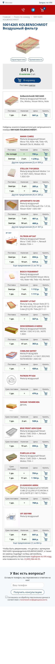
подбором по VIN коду (40, 556)
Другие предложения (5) (27, 162)
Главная (7, 17)
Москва (8, 2)
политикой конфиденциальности (33, 600)
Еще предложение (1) (27, 265)
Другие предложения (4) (27, 194)
